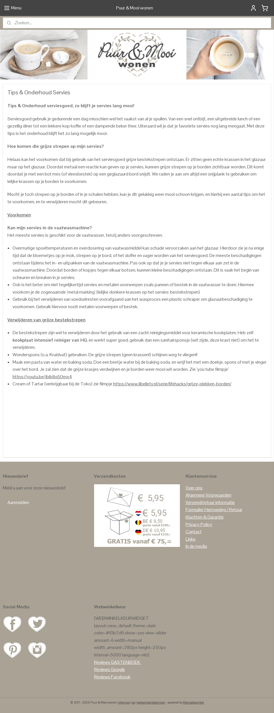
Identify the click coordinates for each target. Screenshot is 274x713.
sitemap (124, 702)
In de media (196, 546)
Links (191, 539)
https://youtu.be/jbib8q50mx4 (42, 377)
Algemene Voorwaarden (208, 495)
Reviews (102, 662)
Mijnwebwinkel (193, 702)
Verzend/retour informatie (210, 502)
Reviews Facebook (112, 677)
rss (133, 702)
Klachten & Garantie (205, 517)
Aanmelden (18, 502)
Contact (194, 532)
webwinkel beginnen (151, 702)
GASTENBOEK (125, 662)
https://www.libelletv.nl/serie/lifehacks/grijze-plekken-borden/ (172, 384)
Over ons (194, 488)
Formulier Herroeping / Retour (214, 510)
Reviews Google (109, 669)
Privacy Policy (199, 524)
